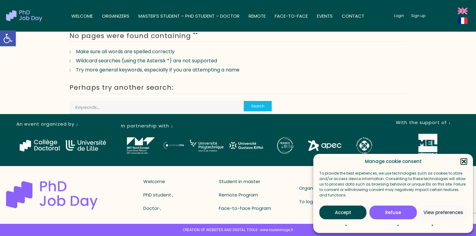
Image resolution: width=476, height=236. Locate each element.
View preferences (443, 212)
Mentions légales (417, 225)
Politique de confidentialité (374, 225)
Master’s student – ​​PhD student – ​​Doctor (189, 16)
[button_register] (418, 16)
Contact (353, 16)
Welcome (82, 16)
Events (325, 16)
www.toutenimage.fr (276, 230)
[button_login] (399, 16)
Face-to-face (291, 16)
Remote (257, 16)
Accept (343, 212)
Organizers (115, 16)
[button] (8, 38)
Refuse (393, 212)
